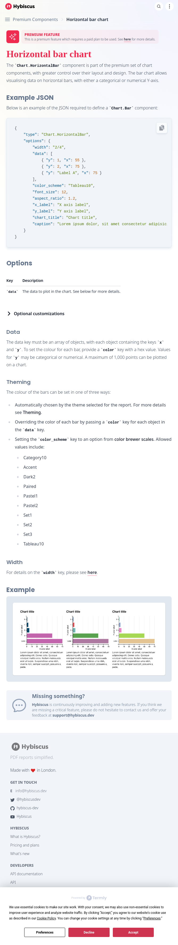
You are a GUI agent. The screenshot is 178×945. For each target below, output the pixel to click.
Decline (89, 932)
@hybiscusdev (25, 799)
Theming (32, 412)
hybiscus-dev (24, 807)
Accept (133, 932)
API (13, 882)
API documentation (26, 873)
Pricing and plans (24, 845)
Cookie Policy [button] (46, 918)
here (127, 39)
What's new (20, 853)
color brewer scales (134, 439)
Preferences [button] (151, 918)
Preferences (44, 932)
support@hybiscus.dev (73, 715)
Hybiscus (21, 816)
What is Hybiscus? (25, 836)
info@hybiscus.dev (28, 790)
